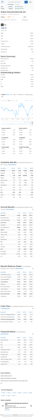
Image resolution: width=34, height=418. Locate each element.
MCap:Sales (29, 95)
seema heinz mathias (6, 376)
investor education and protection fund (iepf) (14, 381)
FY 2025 (3, 393)
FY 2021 (25, 393)
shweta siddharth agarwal (8, 378)
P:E (11, 95)
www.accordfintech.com (7, 414)
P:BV (14, 95)
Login (30, 2)
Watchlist (25, 20)
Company (11, 4)
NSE (2, 24)
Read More (7, 410)
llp (1, 383)
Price (7, 95)
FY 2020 (30, 393)
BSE (5, 24)
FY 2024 (9, 393)
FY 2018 (8, 395)
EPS (2, 97)
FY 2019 (3, 395)
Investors (18, 4)
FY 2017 (13, 395)
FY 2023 (14, 393)
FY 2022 (19, 393)
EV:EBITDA (20, 95)
